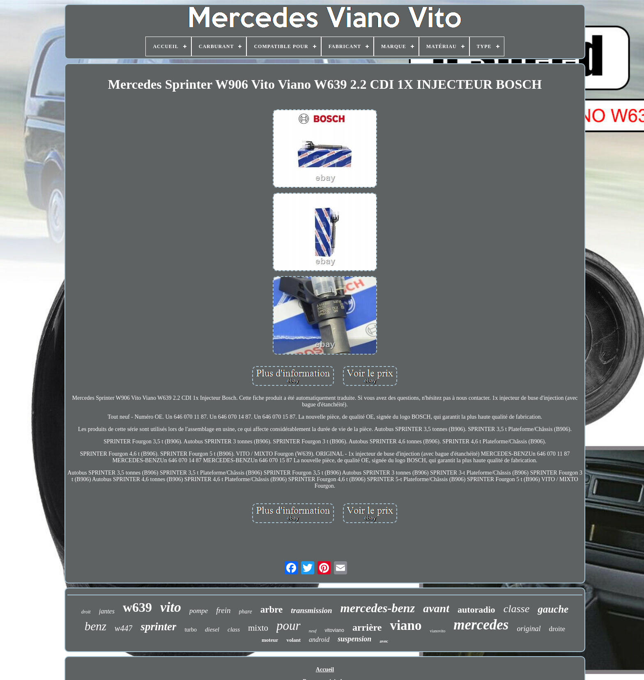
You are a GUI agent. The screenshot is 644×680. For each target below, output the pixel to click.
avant (436, 608)
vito (170, 607)
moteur (270, 640)
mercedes (480, 625)
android (319, 639)
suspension (354, 639)
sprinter (158, 626)
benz (95, 626)
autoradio (476, 609)
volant (293, 640)
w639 (137, 607)
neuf (313, 630)
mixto (258, 628)
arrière (367, 627)
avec (384, 641)
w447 (123, 628)
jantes (107, 611)
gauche (553, 609)
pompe (198, 611)
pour (288, 625)
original (528, 629)
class (234, 629)
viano (405, 625)
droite (557, 629)
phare (245, 612)
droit (86, 612)
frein (223, 610)
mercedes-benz (377, 608)
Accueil (325, 669)
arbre (271, 609)
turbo (190, 630)
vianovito (437, 631)
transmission (311, 610)
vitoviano (334, 630)
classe (517, 609)
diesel (212, 629)
